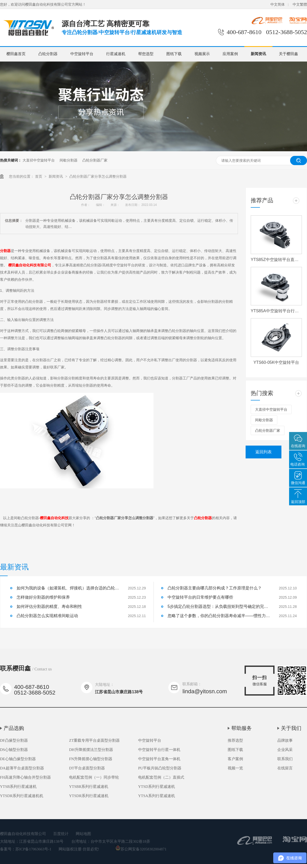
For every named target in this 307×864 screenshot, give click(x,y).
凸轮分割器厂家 (94, 160)
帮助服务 (241, 728)
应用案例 (230, 54)
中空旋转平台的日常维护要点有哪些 (200, 597)
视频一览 (235, 768)
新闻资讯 (258, 54)
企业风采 (285, 750)
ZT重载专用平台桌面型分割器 (94, 740)
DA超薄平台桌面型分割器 (22, 768)
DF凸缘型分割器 (14, 740)
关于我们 (291, 728)
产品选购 (14, 728)
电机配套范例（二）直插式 (161, 777)
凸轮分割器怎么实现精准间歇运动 (47, 616)
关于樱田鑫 (288, 54)
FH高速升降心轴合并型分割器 (25, 777)
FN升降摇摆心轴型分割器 (90, 759)
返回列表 (263, 452)
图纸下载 (174, 54)
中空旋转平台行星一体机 (159, 750)
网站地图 (83, 834)
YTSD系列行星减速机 (156, 787)
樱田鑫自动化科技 (54, 518)
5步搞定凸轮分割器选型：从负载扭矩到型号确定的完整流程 (219, 606)
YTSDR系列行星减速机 (88, 796)
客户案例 (235, 759)
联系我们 (285, 759)
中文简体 (277, 4)
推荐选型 (235, 740)
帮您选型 (146, 54)
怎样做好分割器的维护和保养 (43, 597)
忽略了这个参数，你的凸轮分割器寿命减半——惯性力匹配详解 (219, 616)
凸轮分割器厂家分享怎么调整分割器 (98, 176)
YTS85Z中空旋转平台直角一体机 (276, 259)
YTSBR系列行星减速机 (88, 787)
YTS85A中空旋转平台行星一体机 (276, 311)
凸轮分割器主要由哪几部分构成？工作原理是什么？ (215, 588)
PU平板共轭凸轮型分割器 (159, 768)
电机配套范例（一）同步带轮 (94, 777)
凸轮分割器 (48, 54)
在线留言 (285, 768)
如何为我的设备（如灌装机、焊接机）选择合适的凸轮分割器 (68, 588)
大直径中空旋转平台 (39, 160)
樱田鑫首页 (16, 54)
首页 (39, 176)
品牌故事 (285, 740)
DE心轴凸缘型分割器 (18, 759)
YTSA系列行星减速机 (156, 796)
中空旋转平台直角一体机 (159, 759)
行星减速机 (115, 54)
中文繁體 (300, 4)
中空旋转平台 (81, 54)
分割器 (5, 251)
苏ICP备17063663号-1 (33, 849)
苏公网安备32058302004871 (141, 849)
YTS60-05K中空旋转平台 (276, 362)
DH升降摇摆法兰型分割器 (91, 750)
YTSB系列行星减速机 (18, 787)
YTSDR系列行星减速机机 (21, 796)
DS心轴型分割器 (14, 750)
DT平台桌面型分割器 (87, 768)
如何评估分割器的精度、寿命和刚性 (49, 606)
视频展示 (202, 54)
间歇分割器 (69, 160)
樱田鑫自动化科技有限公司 (29, 265)
